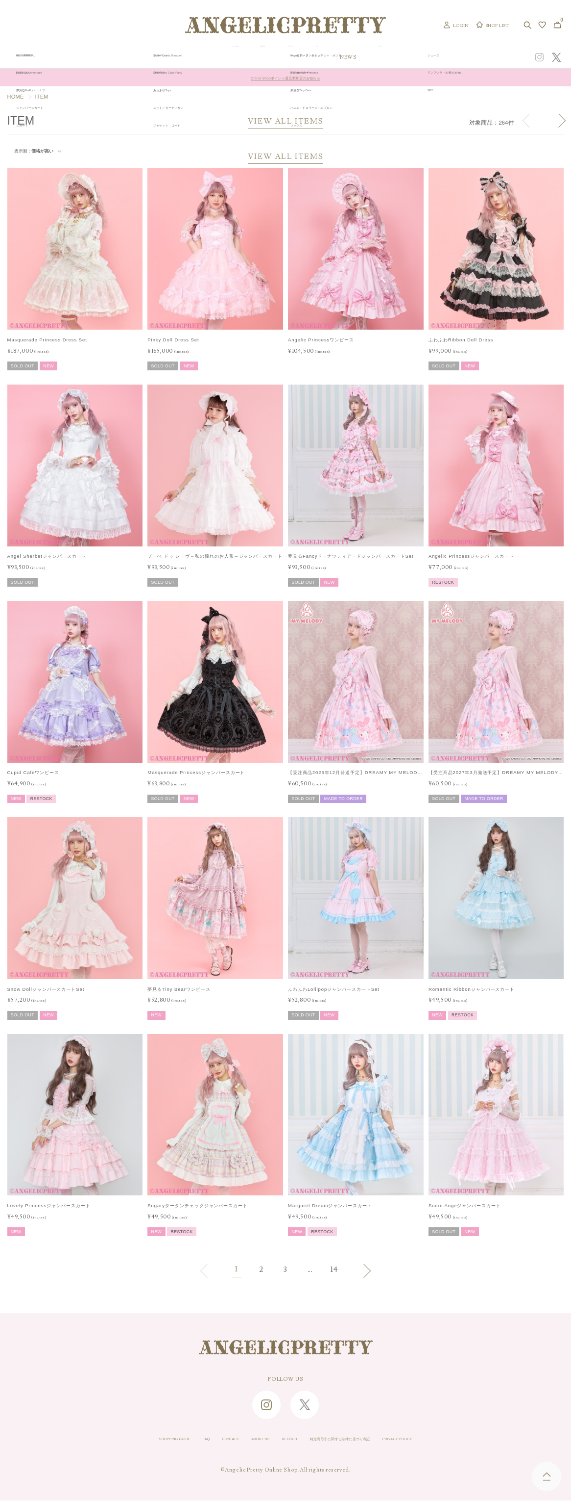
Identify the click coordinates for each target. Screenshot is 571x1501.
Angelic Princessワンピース (321, 339)
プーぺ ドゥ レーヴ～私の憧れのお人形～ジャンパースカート (215, 556)
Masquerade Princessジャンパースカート (196, 772)
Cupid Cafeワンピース (33, 772)
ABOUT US (242, 1439)
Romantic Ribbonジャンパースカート (471, 989)
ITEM (41, 97)
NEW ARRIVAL (285, 57)
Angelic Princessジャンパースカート (471, 556)
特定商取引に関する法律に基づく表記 (361, 1439)
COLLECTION (342, 57)
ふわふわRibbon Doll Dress (460, 339)
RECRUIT (284, 1439)
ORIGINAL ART (226, 57)
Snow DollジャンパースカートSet (46, 989)
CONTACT (200, 1439)
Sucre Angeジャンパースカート (464, 1205)
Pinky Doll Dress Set (173, 339)
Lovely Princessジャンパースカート (49, 1205)
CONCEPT (471, 57)
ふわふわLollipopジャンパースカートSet (334, 989)
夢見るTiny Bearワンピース (178, 989)
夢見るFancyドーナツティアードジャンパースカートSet (350, 556)
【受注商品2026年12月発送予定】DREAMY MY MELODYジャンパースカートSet (354, 773)
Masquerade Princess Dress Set (47, 339)
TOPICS (390, 57)
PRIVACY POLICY (450, 1439)
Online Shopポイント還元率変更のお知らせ (285, 77)
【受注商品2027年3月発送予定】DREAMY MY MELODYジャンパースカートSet (495, 773)
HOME (15, 97)
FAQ (167, 1439)
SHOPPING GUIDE (122, 1439)
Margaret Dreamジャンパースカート (330, 1205)
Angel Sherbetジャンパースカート (47, 556)
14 (334, 1269)
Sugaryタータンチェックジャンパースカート (197, 1205)
